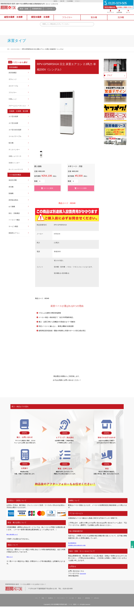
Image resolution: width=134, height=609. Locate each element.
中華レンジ (13, 99)
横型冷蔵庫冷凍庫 (40, 20)
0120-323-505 (84, 573)
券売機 (11, 187)
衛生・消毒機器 (14, 213)
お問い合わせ (70, 8)
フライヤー (13, 93)
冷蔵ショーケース (15, 156)
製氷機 (11, 143)
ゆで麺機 (12, 207)
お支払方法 (79, 8)
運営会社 (84, 600)
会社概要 (54, 8)
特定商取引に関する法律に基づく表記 (81, 545)
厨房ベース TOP (45, 8)
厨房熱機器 (13, 73)
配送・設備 (48, 12)
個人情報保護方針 (74, 543)
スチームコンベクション (17, 106)
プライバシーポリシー (58, 600)
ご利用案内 (61, 8)
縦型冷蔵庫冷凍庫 (13, 20)
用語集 (33, 600)
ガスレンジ (13, 79)
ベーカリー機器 (14, 220)
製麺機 (11, 193)
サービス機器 (13, 226)
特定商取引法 (43, 600)
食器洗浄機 (13, 180)
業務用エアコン (14, 233)
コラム (25, 600)
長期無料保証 (61, 12)
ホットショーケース (16, 169)
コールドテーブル (15, 136)
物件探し (55, 1)
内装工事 (62, 1)
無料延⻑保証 (95, 600)
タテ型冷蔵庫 (13, 116)
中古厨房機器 (70, 1)
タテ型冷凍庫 (13, 123)
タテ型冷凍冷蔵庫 (15, 130)
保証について (11, 557)
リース (74, 12)
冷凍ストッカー (14, 163)
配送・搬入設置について (15, 534)
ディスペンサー (14, 150)
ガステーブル (13, 86)
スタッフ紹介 (73, 600)
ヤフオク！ (78, 1)
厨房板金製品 (13, 200)
